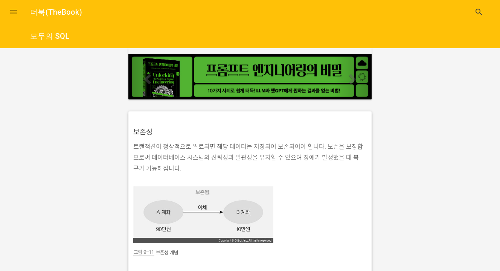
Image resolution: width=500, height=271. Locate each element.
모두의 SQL (49, 36)
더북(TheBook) (56, 12)
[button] (14, 12)
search (478, 12)
